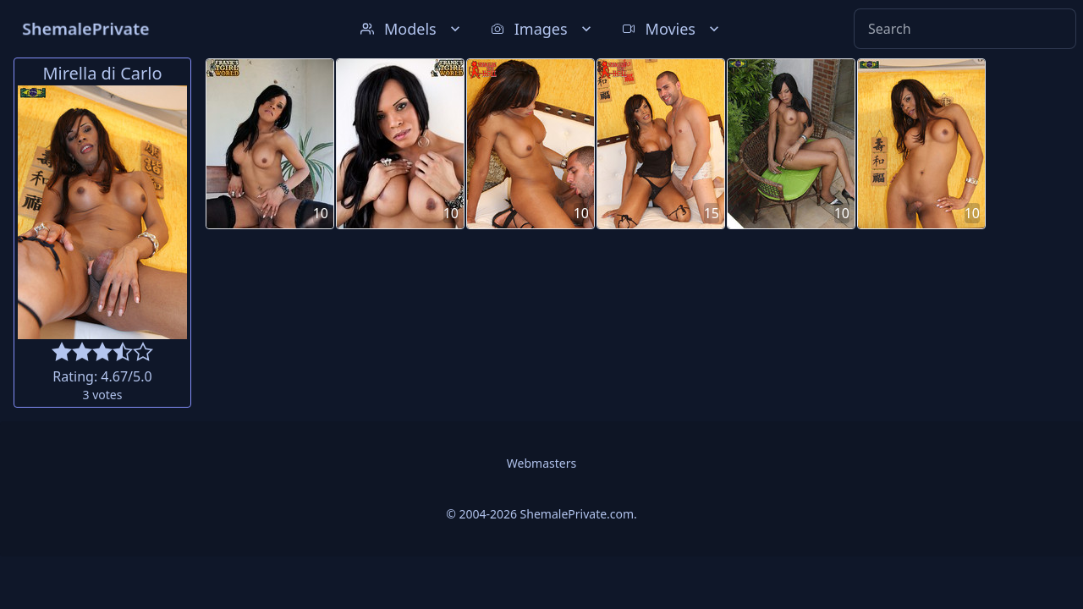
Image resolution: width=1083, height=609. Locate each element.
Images (543, 29)
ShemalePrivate (86, 28)
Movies (672, 29)
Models (412, 29)
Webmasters (541, 463)
